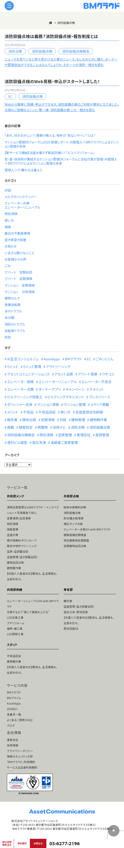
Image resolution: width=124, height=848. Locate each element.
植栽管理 (12, 529)
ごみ (8, 265)
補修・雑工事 (15, 628)
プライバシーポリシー (20, 751)
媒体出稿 (29, 419)
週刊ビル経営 (17, 442)
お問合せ (38, 843)
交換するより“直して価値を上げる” (28, 612)
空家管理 (65, 435)
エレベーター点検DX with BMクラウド (87, 529)
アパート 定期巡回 (18, 272)
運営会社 (12, 740)
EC (10, 96)
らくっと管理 (32, 366)
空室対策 (12, 535)
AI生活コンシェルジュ (23, 359)
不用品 (28, 412)
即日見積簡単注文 (6, 843)
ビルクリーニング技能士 (24, 397)
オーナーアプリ (50, 389)
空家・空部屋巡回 (17, 551)
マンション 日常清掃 (20, 291)
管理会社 (83, 435)
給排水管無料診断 (75, 507)
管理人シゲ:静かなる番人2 (23, 170)
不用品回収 (47, 412)
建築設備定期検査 (75, 535)
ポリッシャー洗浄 (19, 404)
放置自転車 (13, 304)
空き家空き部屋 (15, 239)
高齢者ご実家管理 (64, 442)
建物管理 (78, 419)
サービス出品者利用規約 (22, 767)
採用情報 (12, 745)
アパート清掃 (87, 374)
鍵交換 (68, 601)
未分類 (9, 317)
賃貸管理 (102, 435)
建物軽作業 (98, 419)
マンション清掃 (48, 404)
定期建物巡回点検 (75, 546)
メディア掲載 (99, 404)
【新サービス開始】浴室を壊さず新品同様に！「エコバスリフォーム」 (50, 152)
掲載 (10, 427)
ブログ (11, 725)
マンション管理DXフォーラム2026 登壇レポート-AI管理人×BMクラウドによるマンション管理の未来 (62, 144)
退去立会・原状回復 (76, 612)
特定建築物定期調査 (76, 540)
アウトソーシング (58, 366)
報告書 (12, 419)
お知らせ (11, 246)
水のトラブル (13, 311)
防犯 (8, 337)
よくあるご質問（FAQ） (20, 720)
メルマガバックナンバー (21, 196)
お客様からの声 (15, 259)
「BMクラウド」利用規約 (21, 762)
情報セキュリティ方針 (20, 756)
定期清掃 (48, 419)
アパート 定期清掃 (18, 278)
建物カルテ (12, 298)
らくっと (12, 366)
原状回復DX (71, 628)
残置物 (42, 427)
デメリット (96, 389)
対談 (8, 190)
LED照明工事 (15, 634)
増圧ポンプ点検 (73, 524)
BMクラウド (73, 359)
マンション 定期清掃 (20, 285)
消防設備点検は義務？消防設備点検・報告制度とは (51, 36)
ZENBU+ (12, 709)
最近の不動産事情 (17, 233)
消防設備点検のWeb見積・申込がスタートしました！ (52, 81)
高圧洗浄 (39, 442)
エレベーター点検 (17, 203)
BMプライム (14, 698)
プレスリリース (99, 397)
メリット (12, 412)
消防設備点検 (42, 51)
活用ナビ (59, 427)
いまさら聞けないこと (19, 253)
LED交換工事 (15, 617)
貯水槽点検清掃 (74, 518)
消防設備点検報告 (76, 51)
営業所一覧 (14, 714)
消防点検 (15, 51)
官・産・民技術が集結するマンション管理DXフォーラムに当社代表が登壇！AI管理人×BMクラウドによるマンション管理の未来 (61, 161)
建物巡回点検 (15, 562)
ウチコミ (108, 374)
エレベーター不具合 (97, 381)
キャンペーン (75, 389)
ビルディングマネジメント (65, 397)
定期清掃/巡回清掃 (19, 518)
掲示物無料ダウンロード (22, 540)
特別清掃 (11, 213)
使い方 (9, 220)
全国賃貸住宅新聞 (89, 412)
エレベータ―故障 (20, 381)
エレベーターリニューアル (22, 207)
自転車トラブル (15, 330)
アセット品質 (63, 374)
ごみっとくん (104, 359)
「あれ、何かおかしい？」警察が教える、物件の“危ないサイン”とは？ (50, 135)
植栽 (8, 226)
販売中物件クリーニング (22, 546)
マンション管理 (75, 404)
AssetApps (52, 359)
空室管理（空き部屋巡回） (22, 557)
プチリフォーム (15, 623)
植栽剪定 (26, 427)
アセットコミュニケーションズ (28, 374)
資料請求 (22, 843)
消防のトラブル (15, 324)
